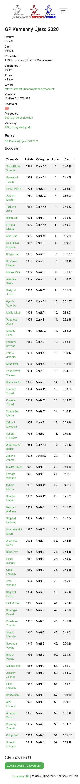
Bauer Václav (14, 382)
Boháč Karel (13, 695)
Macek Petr (13, 272)
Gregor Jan (12, 254)
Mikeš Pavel (13, 665)
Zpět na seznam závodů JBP (24, 765)
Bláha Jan (12, 218)
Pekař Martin (13, 188)
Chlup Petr (12, 735)
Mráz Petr (12, 364)
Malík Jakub (13, 312)
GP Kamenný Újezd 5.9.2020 (22, 141)
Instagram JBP (21, 776)
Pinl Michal (12, 603)
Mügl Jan (11, 236)
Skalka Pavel (14, 467)
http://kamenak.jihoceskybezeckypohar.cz (30, 89)
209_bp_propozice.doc (19, 117)
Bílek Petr (12, 551)
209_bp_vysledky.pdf (18, 127)
